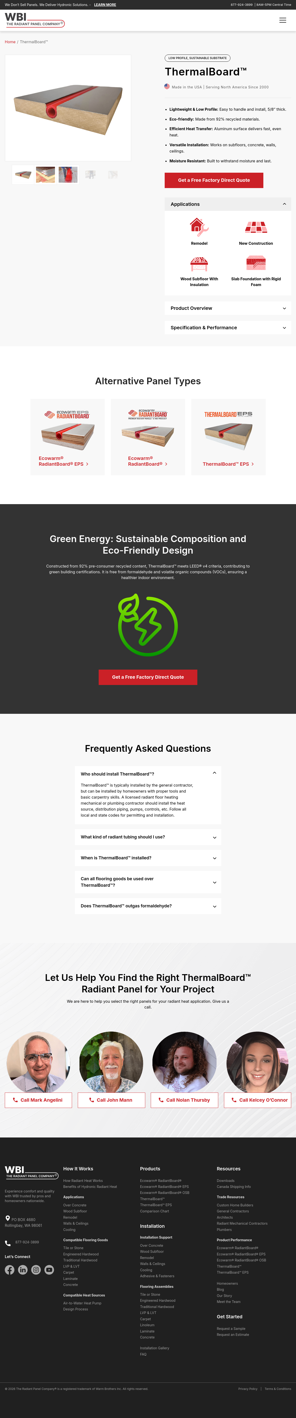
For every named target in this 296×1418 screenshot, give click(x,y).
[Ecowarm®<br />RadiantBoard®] (148, 460)
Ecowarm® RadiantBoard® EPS (164, 1187)
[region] (228, 253)
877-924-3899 (242, 4)
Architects (225, 1217)
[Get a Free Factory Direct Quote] (214, 180)
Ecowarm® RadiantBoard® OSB (164, 1193)
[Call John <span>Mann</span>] (111, 1100)
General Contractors (233, 1211)
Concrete (70, 1285)
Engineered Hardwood (81, 1254)
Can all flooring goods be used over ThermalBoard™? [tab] (149, 882)
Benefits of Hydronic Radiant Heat (90, 1187)
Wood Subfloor (75, 1211)
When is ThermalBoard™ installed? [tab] (149, 857)
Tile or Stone (73, 1248)
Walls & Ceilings (76, 1223)
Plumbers (224, 1230)
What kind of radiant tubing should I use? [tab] (149, 836)
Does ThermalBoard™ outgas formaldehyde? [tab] (149, 905)
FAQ (143, 1354)
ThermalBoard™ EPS (156, 1205)
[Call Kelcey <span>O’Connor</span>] (257, 1100)
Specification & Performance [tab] (228, 327)
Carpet (68, 1272)
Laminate (70, 1279)
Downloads (226, 1181)
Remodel (70, 1217)
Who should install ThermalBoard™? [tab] (149, 773)
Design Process (75, 1309)
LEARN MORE (105, 5)
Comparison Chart (154, 1211)
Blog (220, 1289)
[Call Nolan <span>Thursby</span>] (184, 1100)
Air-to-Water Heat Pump (82, 1303)
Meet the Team (229, 1302)
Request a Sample (231, 1328)
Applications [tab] (228, 204)
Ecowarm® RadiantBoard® (160, 1181)
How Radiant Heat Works (83, 1181)
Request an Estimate (233, 1334)
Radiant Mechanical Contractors (242, 1223)
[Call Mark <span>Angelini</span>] (38, 1100)
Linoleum (147, 1325)
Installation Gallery (154, 1348)
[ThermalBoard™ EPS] (228, 460)
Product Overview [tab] (228, 308)
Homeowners (227, 1283)
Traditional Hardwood (80, 1260)
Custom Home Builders (235, 1205)
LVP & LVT (71, 1266)
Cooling (69, 1230)
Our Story (224, 1296)
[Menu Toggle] (283, 21)
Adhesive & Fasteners (157, 1276)
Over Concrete (74, 1205)
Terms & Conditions (278, 1389)
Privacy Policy (247, 1389)
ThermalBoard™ (152, 1199)
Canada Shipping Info (234, 1187)
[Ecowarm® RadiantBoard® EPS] (67, 460)
